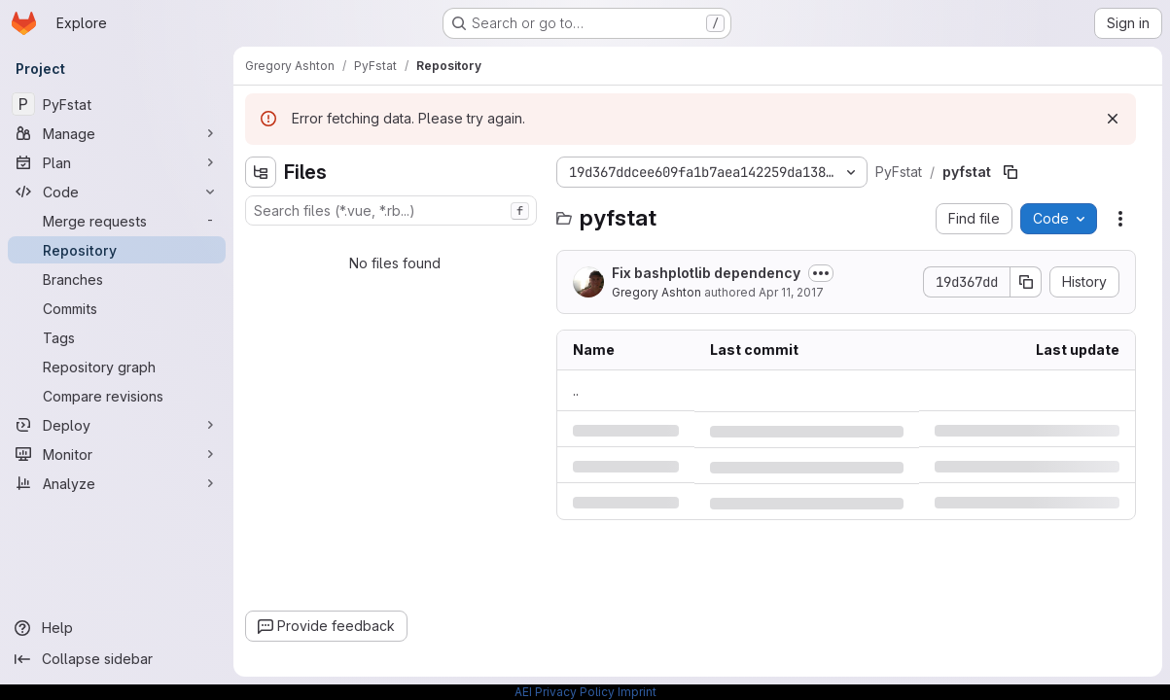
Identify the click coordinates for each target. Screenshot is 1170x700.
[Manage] (117, 133)
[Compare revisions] (117, 395)
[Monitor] (117, 454)
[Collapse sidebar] (117, 659)
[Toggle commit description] (820, 273)
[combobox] (391, 210)
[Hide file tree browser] (260, 172)
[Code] (117, 191)
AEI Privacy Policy (564, 691)
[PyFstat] (117, 104)
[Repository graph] (117, 366)
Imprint (637, 691)
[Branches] (117, 279)
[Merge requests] (117, 220)
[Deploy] (117, 424)
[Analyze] (117, 483)
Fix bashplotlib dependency (706, 272)
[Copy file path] (1010, 172)
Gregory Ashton (656, 292)
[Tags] (117, 337)
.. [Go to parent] (576, 390)
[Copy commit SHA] (1026, 282)
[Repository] (117, 249)
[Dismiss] (1112, 118)
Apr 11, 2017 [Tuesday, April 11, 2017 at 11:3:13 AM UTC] (791, 292)
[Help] (117, 628)
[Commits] (117, 308)
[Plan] (117, 162)
